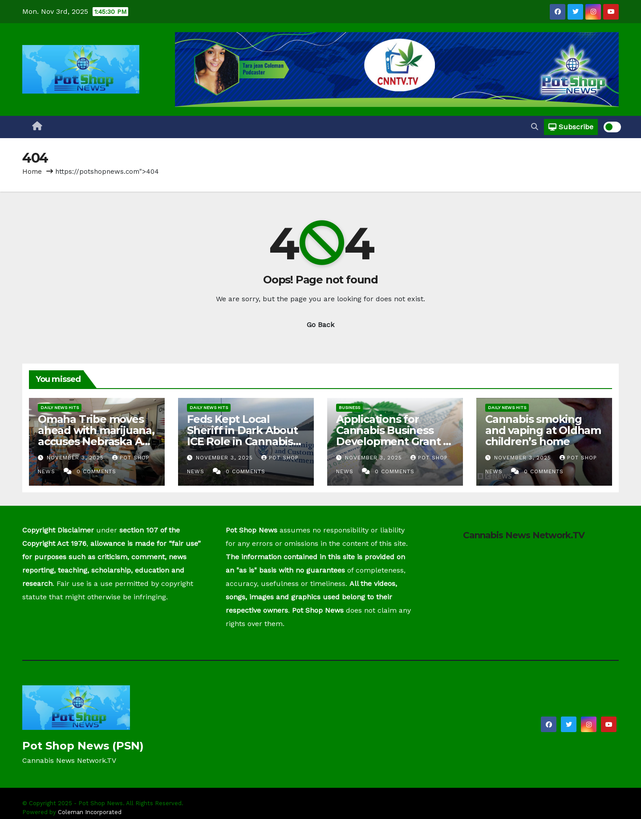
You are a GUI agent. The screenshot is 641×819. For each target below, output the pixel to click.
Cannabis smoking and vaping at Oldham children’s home (543, 430)
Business (349, 407)
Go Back (320, 324)
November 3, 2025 (76, 458)
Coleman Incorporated (90, 812)
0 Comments (96, 471)
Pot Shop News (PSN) (83, 745)
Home (32, 172)
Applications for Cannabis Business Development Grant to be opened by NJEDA (395, 436)
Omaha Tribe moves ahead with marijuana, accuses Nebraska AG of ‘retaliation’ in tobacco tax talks (96, 441)
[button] (534, 127)
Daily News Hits (60, 407)
